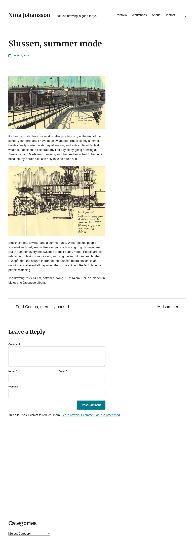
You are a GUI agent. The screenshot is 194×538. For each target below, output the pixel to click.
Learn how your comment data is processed (90, 415)
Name (12, 371)
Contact (170, 15)
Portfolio (121, 15)
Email (63, 371)
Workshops (139, 15)
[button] (184, 15)
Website (13, 386)
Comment (15, 344)
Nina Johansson (29, 15)
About (156, 15)
